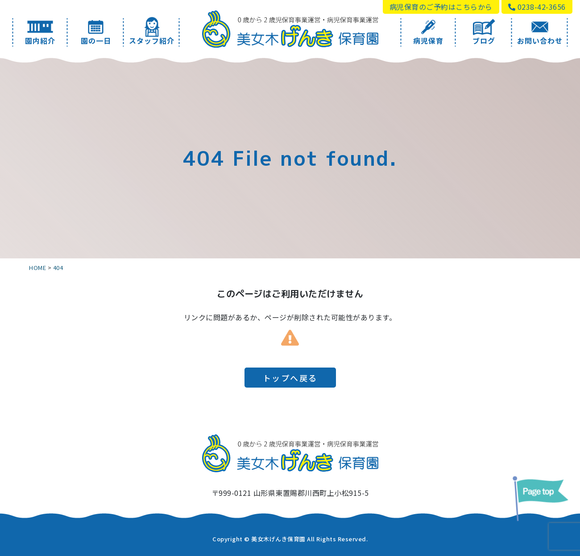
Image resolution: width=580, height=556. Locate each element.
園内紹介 (40, 32)
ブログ (484, 32)
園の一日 (95, 32)
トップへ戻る (290, 378)
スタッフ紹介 (152, 32)
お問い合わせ (540, 32)
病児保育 (428, 32)
